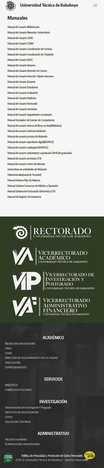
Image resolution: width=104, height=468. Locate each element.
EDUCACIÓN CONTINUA (18, 422)
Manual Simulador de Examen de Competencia (30, 120)
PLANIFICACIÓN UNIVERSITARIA (22, 444)
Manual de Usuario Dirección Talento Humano (30, 76)
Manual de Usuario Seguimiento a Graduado (29, 114)
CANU (8, 348)
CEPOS (8, 417)
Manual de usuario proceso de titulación (27, 136)
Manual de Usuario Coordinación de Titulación (30, 54)
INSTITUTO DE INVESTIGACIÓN (22, 412)
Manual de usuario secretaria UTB (24, 158)
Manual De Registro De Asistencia (24, 196)
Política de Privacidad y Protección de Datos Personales (52, 456)
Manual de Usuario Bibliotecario (23, 27)
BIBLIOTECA (11, 385)
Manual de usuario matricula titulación (26, 131)
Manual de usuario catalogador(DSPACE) (27, 147)
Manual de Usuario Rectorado (22, 103)
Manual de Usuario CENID (20, 43)
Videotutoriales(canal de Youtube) (24, 174)
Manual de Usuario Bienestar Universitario (28, 32)
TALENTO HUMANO (16, 439)
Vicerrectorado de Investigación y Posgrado (28, 407)
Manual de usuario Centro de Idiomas (26, 164)
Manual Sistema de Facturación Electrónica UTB (31, 191)
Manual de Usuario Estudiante (22, 87)
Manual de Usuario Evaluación (22, 92)
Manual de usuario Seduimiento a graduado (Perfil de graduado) (39, 153)
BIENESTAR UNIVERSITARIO (20, 343)
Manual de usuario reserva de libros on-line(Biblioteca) (34, 125)
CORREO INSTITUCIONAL (18, 390)
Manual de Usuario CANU (20, 38)
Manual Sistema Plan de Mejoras (23, 180)
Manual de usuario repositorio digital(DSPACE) (30, 142)
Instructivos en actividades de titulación (27, 169)
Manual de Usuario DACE (20, 60)
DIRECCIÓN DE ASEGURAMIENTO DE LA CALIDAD (31, 358)
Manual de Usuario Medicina (21, 98)
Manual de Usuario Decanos (21, 65)
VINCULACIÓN (12, 362)
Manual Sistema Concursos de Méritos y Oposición (32, 186)
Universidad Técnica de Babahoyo (49, 5)
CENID (8, 353)
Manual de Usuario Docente (21, 82)
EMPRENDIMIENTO (16, 367)
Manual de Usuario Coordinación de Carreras (29, 49)
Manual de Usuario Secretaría (22, 109)
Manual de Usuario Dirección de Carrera (27, 70)
